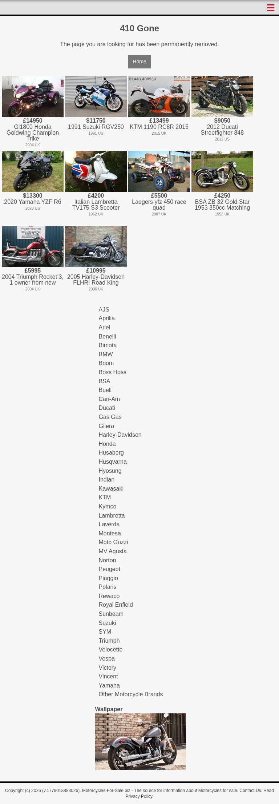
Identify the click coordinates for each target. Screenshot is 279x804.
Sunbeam (111, 614)
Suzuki (107, 623)
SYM (105, 632)
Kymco (108, 506)
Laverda (109, 524)
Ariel (104, 327)
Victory (108, 668)
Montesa (110, 533)
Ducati (107, 408)
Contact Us (250, 790)
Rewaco (109, 596)
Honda (107, 444)
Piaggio (108, 578)
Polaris (108, 587)
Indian (107, 479)
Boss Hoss (112, 372)
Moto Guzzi (113, 542)
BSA (104, 381)
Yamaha (109, 685)
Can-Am (109, 399)
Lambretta (112, 515)
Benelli (107, 336)
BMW (106, 354)
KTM (105, 497)
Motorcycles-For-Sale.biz (106, 790)
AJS (104, 309)
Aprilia (107, 318)
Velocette (111, 649)
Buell (105, 390)
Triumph (109, 641)
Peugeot (110, 569)
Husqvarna (113, 462)
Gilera (106, 426)
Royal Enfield (116, 605)
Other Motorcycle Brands (131, 694)
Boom (106, 363)
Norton (107, 560)
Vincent (108, 676)
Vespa (107, 659)
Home (139, 61)
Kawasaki (111, 489)
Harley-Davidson (120, 435)
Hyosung (110, 471)
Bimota (108, 345)
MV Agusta (113, 551)
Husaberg (111, 452)
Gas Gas (110, 417)
